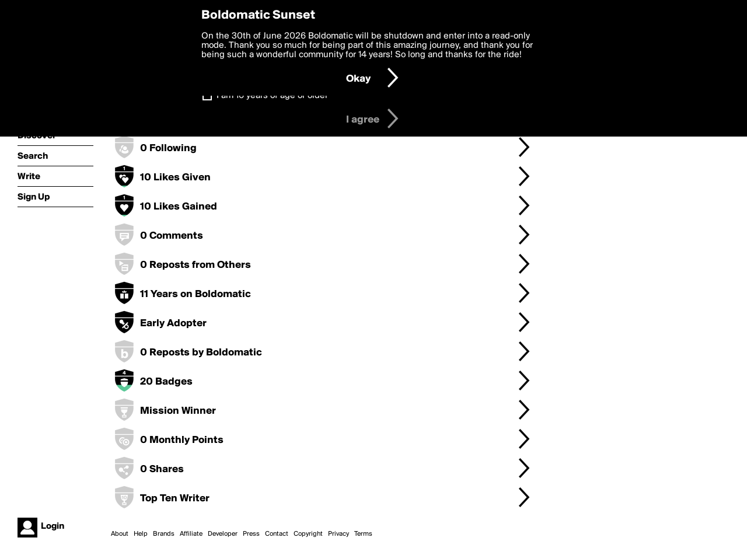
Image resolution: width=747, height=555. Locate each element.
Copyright (308, 533)
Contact (276, 533)
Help (141, 533)
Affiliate (191, 533)
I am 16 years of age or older (272, 95)
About (119, 533)
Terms (363, 533)
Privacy (338, 533)
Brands (163, 533)
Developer (223, 533)
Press (251, 533)
